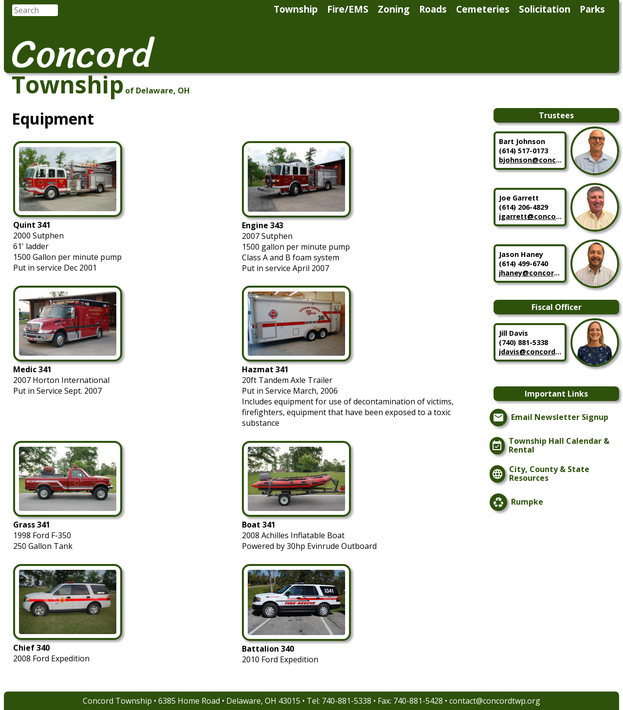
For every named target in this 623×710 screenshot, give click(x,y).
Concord (82, 53)
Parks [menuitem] (592, 9)
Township (296, 9)
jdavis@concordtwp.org (530, 351)
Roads (433, 9)
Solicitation (544, 9)
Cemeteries (483, 9)
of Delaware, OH (157, 90)
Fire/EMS (347, 9)
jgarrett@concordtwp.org (530, 216)
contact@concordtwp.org (494, 700)
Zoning (393, 9)
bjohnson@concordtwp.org (530, 159)
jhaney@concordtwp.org (530, 272)
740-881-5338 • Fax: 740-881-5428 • (385, 700)
